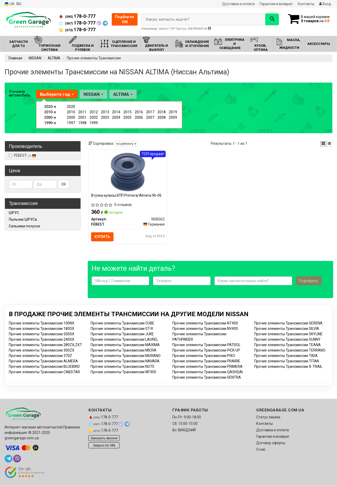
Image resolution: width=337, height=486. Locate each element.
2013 (105, 112)
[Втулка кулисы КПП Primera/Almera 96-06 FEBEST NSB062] (128, 172)
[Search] (271, 19)
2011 (82, 112)
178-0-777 (77, 16)
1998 (82, 123)
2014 (116, 112)
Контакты (306, 4)
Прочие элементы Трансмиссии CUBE (122, 323)
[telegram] (8, 459)
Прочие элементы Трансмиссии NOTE (123, 367)
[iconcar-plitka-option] (323, 144)
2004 (116, 117)
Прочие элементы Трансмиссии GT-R (122, 329)
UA (9, 4)
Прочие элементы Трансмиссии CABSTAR (44, 372)
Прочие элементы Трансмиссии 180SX (41, 329)
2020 (71, 107)
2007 (150, 117)
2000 (71, 117)
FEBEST (22, 155)
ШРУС (14, 213)
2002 (94, 117)
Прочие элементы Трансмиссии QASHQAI (207, 372)
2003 (105, 117)
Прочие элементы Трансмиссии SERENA (288, 323)
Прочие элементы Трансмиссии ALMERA (43, 361)
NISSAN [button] (93, 94)
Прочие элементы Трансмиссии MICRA (123, 350)
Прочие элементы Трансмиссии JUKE (122, 334)
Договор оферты (270, 443)
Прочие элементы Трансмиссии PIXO (203, 356)
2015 (127, 112)
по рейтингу (126, 144)
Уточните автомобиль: (20, 93)
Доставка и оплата (238, 4)
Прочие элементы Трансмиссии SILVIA (286, 329)
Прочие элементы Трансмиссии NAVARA (125, 361)
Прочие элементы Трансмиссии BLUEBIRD (44, 367)
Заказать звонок (104, 438)
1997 (71, 123)
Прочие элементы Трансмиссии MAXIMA (125, 345)
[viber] (17, 459)
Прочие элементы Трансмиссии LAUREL (124, 340)
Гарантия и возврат (276, 4)
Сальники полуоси (24, 226)
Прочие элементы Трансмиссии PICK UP (206, 350)
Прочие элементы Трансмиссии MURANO (126, 356)
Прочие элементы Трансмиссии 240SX (41, 340)
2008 (161, 117)
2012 (94, 112)
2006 (139, 117)
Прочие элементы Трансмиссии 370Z (40, 356)
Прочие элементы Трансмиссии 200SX (41, 334)
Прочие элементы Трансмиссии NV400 (205, 329)
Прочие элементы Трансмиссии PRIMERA (207, 367)
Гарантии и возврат (273, 437)
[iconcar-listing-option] (329, 144)
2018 (161, 112)
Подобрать (308, 281)
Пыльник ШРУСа (23, 219)
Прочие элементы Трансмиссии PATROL (206, 345)
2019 (173, 112)
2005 (127, 117)
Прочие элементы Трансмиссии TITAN (286, 361)
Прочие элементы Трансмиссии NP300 (123, 372)
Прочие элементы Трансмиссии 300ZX (41, 350)
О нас (261, 450)
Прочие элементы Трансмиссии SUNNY (287, 340)
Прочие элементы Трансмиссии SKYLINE (288, 334)
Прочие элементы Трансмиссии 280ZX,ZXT (45, 345)
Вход (325, 4)
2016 (139, 112)
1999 (94, 123)
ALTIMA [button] (122, 94)
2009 (173, 117)
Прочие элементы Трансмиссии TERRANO (289, 350)
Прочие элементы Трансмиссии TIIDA (286, 356)
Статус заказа (268, 417)
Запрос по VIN (104, 446)
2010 (71, 112)
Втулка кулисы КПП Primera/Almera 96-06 (126, 195)
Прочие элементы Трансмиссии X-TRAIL (288, 367)
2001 (82, 117)
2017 (150, 112)
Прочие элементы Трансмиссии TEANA (287, 345)
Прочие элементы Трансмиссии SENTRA (206, 378)
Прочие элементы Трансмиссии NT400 (205, 323)
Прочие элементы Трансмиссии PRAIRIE (206, 361)
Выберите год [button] (57, 94)
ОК (63, 184)
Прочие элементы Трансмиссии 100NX (41, 323)
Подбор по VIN (124, 19)
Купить (102, 236)
